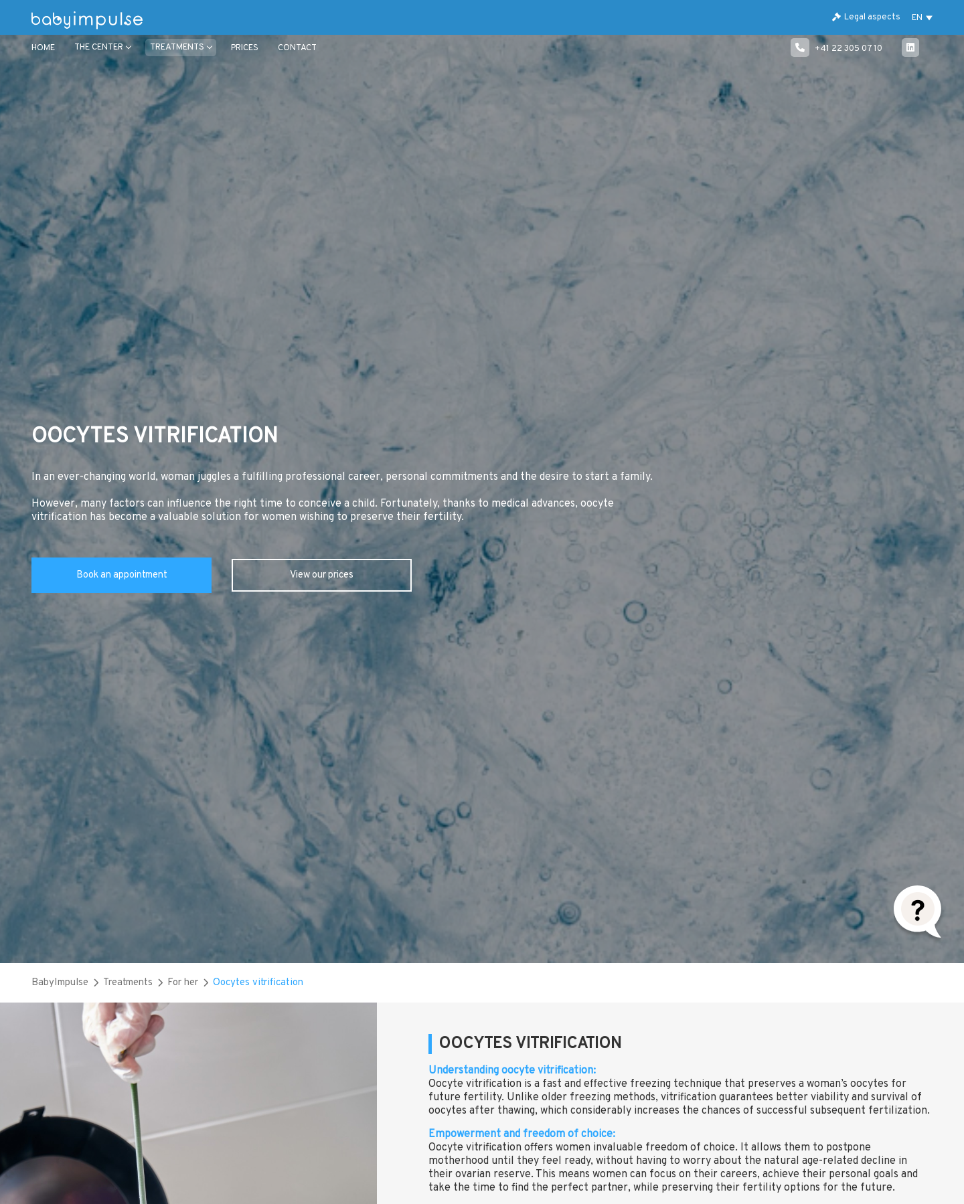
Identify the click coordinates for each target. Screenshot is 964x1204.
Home (43, 48)
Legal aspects (866, 17)
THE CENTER (98, 47)
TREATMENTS (177, 47)
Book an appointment (121, 575)
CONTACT (297, 48)
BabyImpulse (59, 982)
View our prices (321, 575)
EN (917, 18)
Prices (244, 48)
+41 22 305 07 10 (836, 48)
